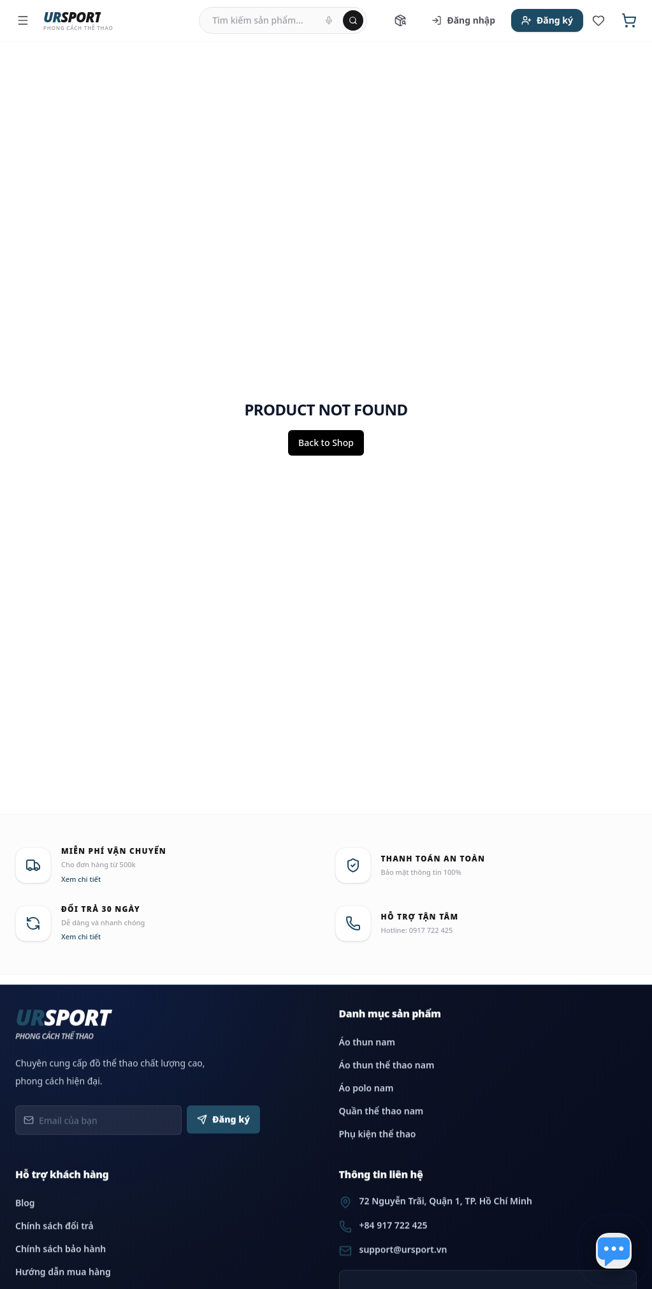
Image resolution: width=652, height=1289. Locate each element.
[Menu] (23, 20)
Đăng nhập (463, 20)
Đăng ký (547, 20)
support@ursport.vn (403, 1262)
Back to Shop (326, 442)
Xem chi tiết (81, 879)
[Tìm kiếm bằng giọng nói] (329, 20)
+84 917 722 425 (393, 1238)
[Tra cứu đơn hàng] (400, 20)
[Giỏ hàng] (629, 20)
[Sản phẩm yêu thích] (598, 20)
